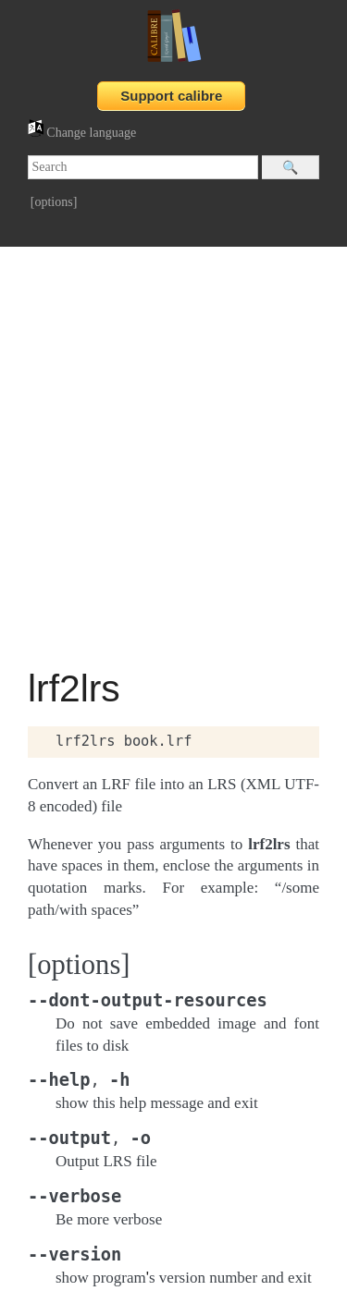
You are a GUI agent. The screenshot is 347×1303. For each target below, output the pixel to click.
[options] (54, 202)
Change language (82, 133)
